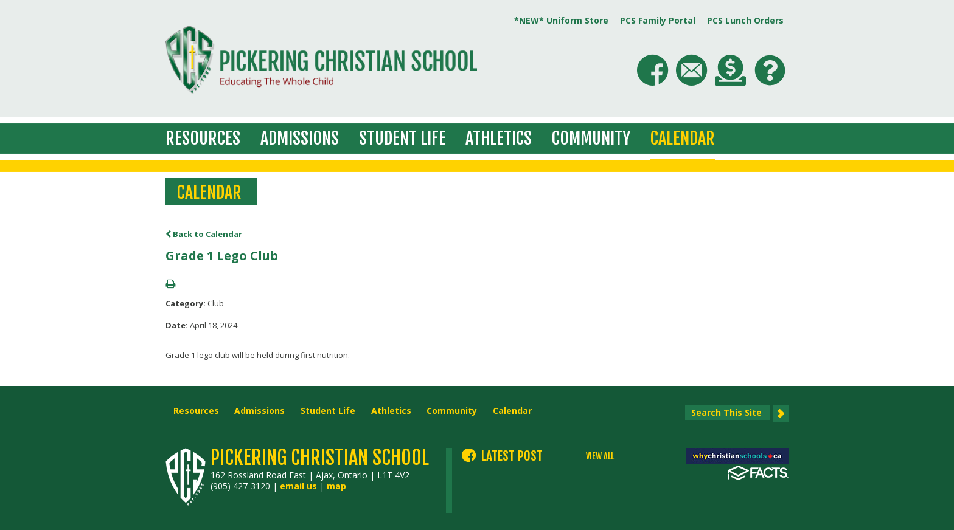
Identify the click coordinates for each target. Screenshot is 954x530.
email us (298, 486)
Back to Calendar (203, 234)
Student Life (402, 138)
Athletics (498, 138)
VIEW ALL (600, 456)
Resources (202, 138)
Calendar (682, 138)
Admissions (299, 138)
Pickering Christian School (320, 458)
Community (591, 138)
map (336, 486)
